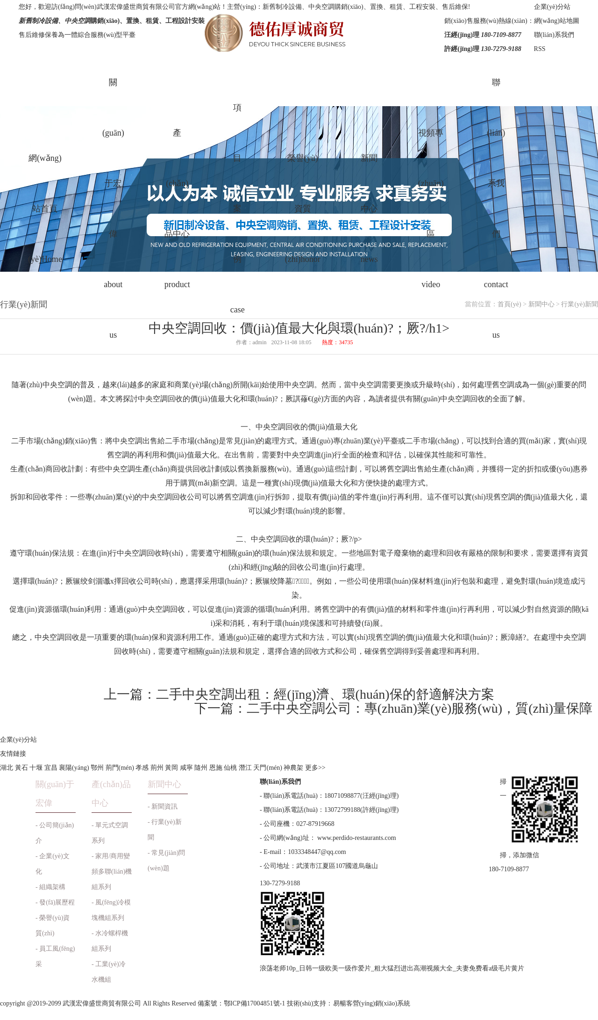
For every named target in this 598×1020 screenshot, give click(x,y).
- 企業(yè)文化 (53, 864)
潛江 (245, 767)
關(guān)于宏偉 (113, 209)
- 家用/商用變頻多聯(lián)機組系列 (112, 871)
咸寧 (186, 767)
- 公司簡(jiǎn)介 (55, 833)
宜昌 (50, 767)
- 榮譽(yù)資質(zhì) (53, 925)
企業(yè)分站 (552, 6)
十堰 (36, 767)
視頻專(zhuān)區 (431, 208)
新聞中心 (369, 208)
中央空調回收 (278, 427)
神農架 (293, 767)
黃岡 (171, 767)
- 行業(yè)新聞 (165, 829)
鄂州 (97, 767)
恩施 (215, 767)
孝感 (142, 767)
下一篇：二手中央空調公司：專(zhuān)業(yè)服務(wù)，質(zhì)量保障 (393, 709)
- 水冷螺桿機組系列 (110, 941)
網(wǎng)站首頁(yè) (45, 208)
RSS (540, 48)
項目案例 (237, 208)
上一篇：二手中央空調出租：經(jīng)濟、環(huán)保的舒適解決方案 (299, 694)
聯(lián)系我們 (554, 34)
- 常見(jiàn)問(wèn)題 (166, 860)
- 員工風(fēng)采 (55, 956)
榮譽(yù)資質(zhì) (302, 208)
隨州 (200, 767)
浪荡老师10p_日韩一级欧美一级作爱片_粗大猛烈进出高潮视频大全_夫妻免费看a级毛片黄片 (392, 968)
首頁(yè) (509, 304)
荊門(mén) (120, 767)
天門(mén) (267, 767)
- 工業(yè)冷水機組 (109, 972)
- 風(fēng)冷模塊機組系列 (111, 910)
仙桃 (230, 767)
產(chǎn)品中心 (177, 208)
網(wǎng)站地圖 (556, 20)
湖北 (6, 767)
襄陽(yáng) (74, 767)
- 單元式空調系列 (110, 833)
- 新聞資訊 (163, 806)
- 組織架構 (50, 886)
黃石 (21, 767)
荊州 (157, 767)
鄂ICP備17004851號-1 (254, 1003)
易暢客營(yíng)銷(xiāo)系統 (372, 1003)
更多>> (315, 767)
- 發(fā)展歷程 (55, 902)
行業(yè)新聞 (579, 304)
